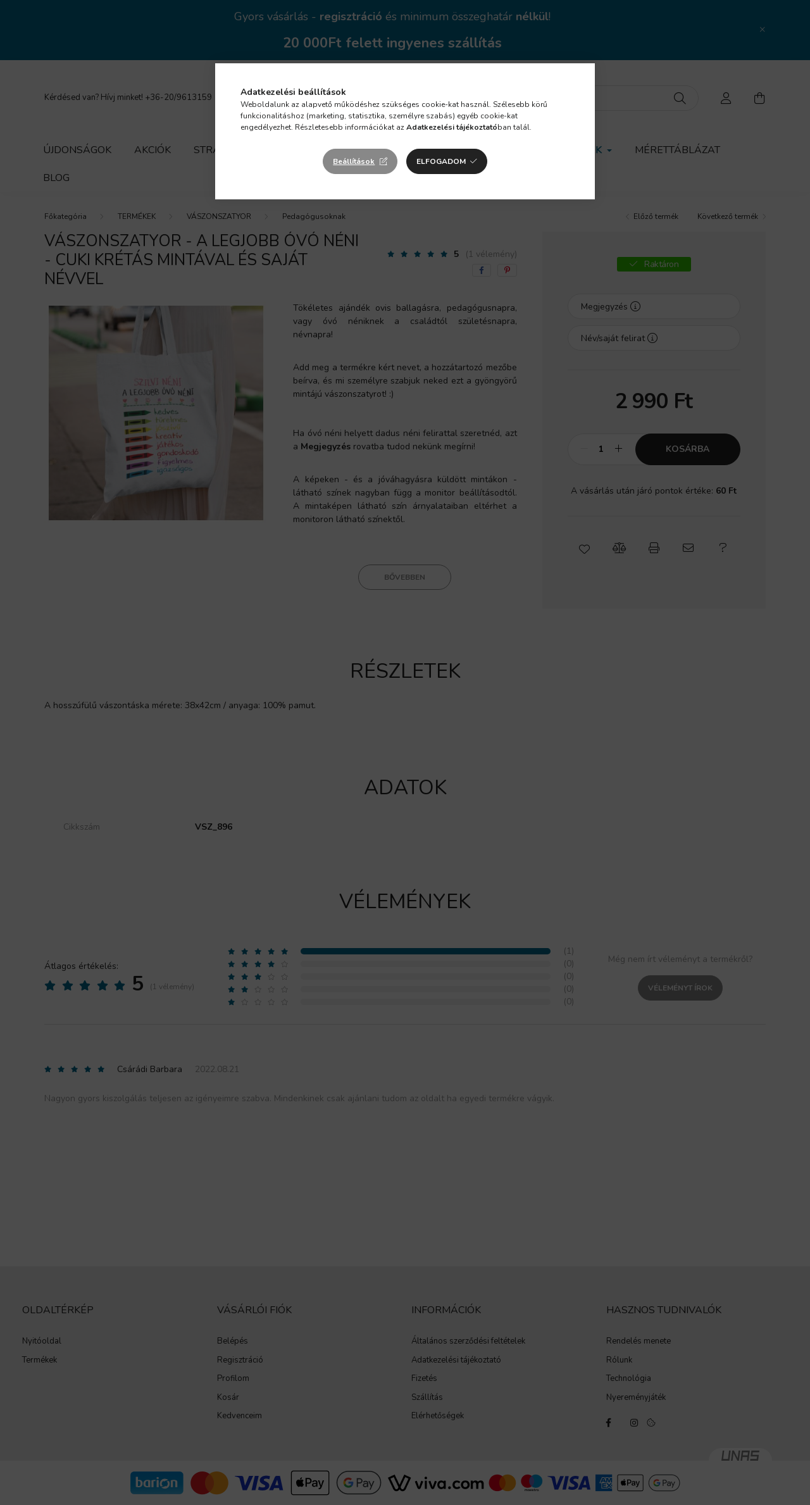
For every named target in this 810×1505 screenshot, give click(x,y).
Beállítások (354, 161)
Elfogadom (441, 161)
